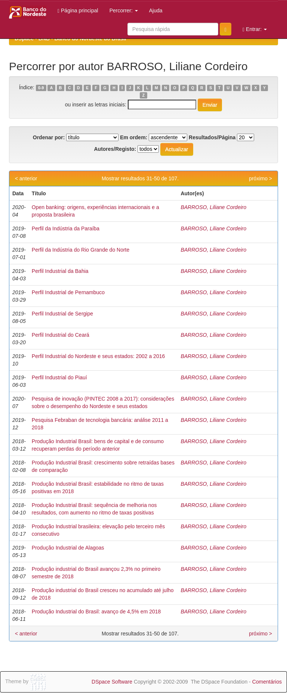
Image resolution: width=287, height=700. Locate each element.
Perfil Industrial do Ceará (60, 335)
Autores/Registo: (115, 149)
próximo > (260, 178)
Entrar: (255, 29)
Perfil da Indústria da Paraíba (65, 228)
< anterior (26, 178)
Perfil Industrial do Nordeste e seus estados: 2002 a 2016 (98, 356)
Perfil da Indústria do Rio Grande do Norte (80, 250)
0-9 (41, 87)
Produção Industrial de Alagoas (68, 548)
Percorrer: (123, 10)
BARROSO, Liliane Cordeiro (213, 207)
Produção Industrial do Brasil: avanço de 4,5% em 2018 (96, 612)
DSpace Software (112, 682)
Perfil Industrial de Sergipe (62, 314)
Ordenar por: (49, 137)
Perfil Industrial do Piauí (59, 377)
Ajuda (156, 10)
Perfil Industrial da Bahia (60, 271)
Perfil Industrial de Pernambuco (68, 292)
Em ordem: (133, 137)
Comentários (267, 682)
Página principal (78, 10)
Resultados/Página (212, 137)
